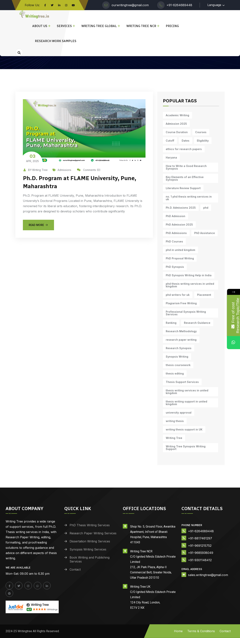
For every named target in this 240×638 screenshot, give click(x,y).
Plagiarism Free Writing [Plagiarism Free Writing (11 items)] (181, 303)
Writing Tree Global (99, 26)
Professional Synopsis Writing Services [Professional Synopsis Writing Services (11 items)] (186, 313)
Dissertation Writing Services (90, 541)
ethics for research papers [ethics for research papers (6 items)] (184, 149)
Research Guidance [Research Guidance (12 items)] (197, 322)
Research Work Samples (55, 41)
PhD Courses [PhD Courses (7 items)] (174, 241)
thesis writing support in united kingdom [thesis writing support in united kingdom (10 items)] (186, 403)
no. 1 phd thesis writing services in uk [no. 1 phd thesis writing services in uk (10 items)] (189, 198)
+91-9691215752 (200, 545)
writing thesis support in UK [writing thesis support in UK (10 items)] (184, 429)
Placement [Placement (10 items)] (204, 294)
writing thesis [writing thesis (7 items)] (175, 421)
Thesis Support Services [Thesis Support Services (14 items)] (182, 382)
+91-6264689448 (179, 5)
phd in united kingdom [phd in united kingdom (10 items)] (180, 249)
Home (178, 631)
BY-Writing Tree (35, 169)
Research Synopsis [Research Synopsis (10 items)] (178, 348)
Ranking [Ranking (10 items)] (171, 322)
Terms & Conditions (201, 631)
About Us (39, 26)
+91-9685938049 (200, 553)
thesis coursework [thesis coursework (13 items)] (178, 365)
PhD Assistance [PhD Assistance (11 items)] (204, 233)
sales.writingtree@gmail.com (208, 575)
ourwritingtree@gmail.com (130, 5)
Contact (75, 569)
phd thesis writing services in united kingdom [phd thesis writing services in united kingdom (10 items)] (190, 285)
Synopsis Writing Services (88, 549)
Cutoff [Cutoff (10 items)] (170, 140)
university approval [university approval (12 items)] (178, 412)
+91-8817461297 (200, 538)
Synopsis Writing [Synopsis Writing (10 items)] (177, 356)
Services (64, 26)
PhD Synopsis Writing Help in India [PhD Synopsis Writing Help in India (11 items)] (189, 275)
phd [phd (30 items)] (205, 207)
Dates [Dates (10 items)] (185, 140)
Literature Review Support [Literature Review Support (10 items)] (183, 188)
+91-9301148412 (200, 560)
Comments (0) (88, 169)
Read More (38, 224)
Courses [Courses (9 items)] (200, 132)
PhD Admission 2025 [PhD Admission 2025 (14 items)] (179, 224)
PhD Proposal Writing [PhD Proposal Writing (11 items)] (180, 258)
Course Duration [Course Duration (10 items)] (177, 132)
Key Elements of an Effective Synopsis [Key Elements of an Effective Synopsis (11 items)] (185, 178)
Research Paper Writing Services (93, 533)
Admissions (61, 169)
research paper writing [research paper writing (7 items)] (181, 339)
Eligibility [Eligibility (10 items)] (203, 140)
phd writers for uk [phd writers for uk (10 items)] (178, 294)
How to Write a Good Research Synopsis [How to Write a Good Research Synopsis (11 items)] (186, 167)
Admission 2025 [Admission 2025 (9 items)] (176, 123)
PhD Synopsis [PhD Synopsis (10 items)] (175, 266)
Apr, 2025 (32, 158)
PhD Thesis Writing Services (90, 525)
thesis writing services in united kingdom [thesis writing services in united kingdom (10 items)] (187, 392)
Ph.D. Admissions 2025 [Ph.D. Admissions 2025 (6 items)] (181, 207)
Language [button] (214, 5)
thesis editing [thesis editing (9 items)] (175, 373)
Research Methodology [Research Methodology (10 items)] (181, 331)
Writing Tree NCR (141, 26)
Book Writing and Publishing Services (90, 559)
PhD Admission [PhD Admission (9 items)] (175, 216)
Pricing (172, 26)
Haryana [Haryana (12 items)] (171, 157)
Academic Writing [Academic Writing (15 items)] (177, 115)
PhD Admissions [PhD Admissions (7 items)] (176, 233)
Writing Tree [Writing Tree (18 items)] (174, 437)
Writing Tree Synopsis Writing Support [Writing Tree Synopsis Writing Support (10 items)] (186, 448)
